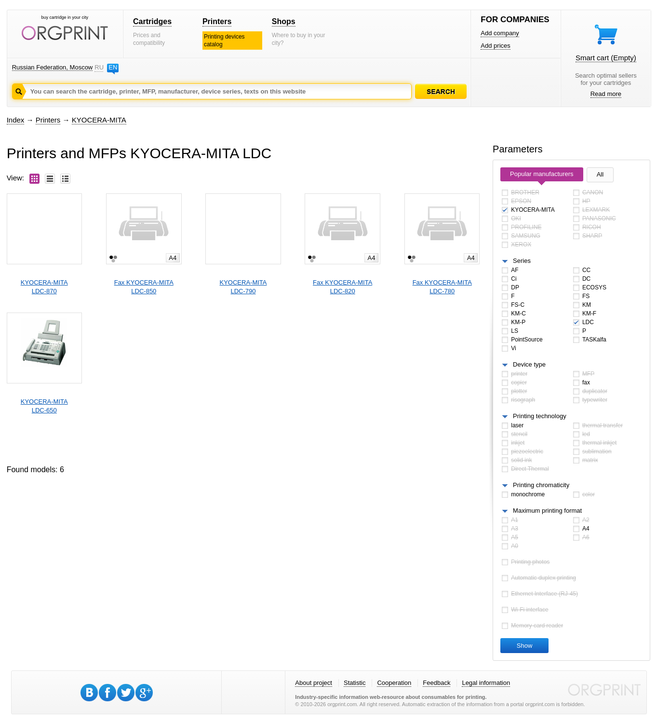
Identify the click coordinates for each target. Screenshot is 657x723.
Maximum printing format (547, 510)
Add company (500, 33)
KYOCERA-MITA (99, 120)
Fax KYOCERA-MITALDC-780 (442, 287)
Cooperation (394, 682)
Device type (529, 364)
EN (112, 67)
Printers (216, 21)
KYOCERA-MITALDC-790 (243, 287)
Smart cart (606, 58)
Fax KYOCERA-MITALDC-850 (144, 287)
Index (16, 120)
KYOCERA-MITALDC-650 (44, 406)
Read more (605, 93)
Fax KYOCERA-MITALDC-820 (342, 287)
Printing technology (539, 416)
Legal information (486, 682)
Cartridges (152, 21)
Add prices (495, 45)
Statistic (355, 682)
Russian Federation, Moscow (52, 67)
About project (313, 682)
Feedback (436, 682)
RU (98, 67)
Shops (283, 21)
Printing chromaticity (541, 485)
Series (522, 260)
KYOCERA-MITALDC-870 (44, 287)
